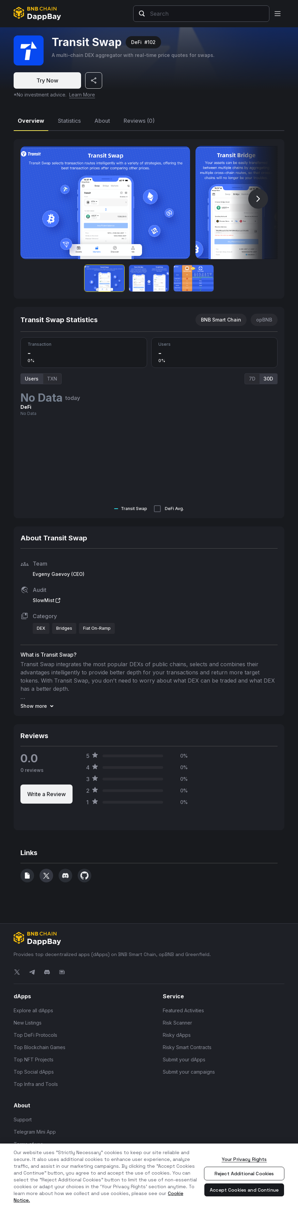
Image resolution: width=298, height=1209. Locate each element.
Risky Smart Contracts (187, 1047)
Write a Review (46, 794)
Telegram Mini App (35, 1132)
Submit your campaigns (189, 1072)
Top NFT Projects (33, 1059)
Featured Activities (183, 1010)
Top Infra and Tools (36, 1084)
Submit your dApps (184, 1059)
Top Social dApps (34, 1072)
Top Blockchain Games (39, 1047)
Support (23, 1119)
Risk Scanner (177, 1023)
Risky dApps (177, 1035)
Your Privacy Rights (244, 1159)
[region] (149, 1176)
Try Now (47, 80)
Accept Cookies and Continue (244, 1190)
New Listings (28, 1023)
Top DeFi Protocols (35, 1035)
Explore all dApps (33, 1010)
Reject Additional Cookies (244, 1173)
